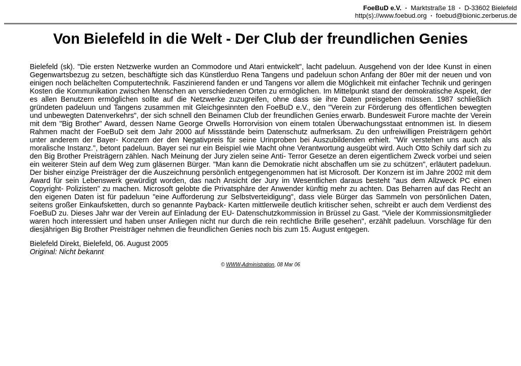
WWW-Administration (250, 264)
